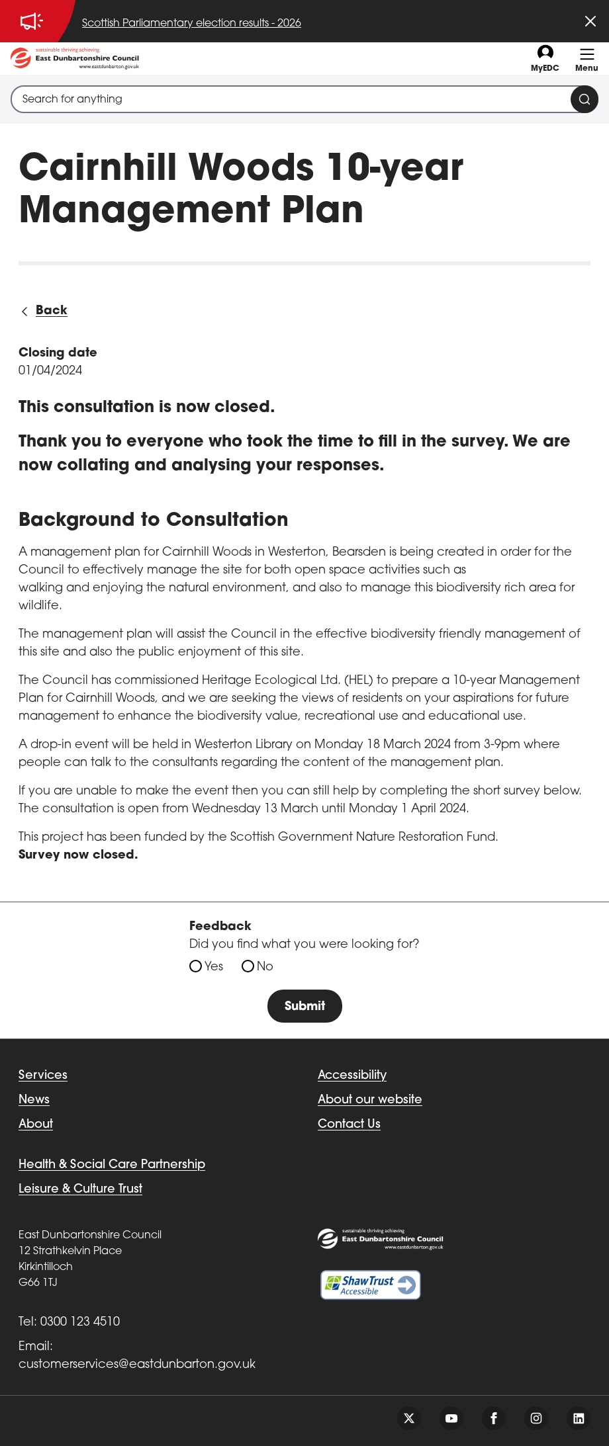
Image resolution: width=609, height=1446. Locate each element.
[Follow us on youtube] (451, 1418)
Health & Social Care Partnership (112, 1165)
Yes (214, 967)
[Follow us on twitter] (409, 1418)
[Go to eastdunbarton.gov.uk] (75, 58)
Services (43, 1076)
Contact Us (349, 1125)
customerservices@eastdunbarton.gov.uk (137, 1365)
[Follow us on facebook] (494, 1418)
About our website (370, 1100)
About (36, 1125)
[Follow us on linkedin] (578, 1418)
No (265, 967)
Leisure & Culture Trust (80, 1189)
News (34, 1100)
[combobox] (304, 99)
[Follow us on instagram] (536, 1418)
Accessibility (352, 1076)
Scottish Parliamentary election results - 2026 (191, 24)
